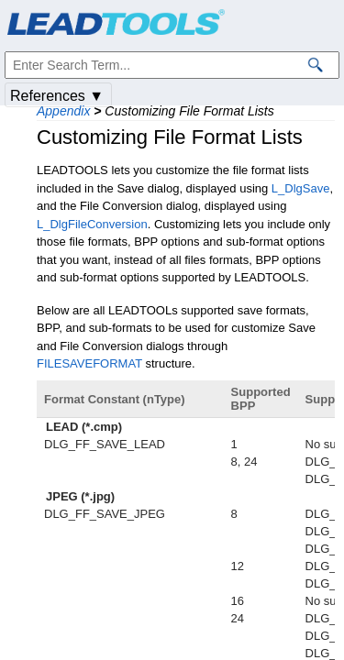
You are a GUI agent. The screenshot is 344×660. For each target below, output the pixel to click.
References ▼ (57, 96)
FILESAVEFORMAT (89, 363)
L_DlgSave (301, 188)
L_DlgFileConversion (92, 224)
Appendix (63, 111)
